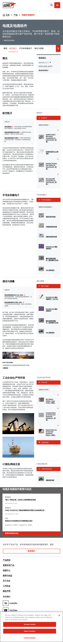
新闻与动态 (7, 576)
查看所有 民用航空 (43, 125)
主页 (8, 15)
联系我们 (31, 551)
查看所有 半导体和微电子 (45, 207)
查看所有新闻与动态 (11, 533)
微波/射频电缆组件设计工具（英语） (14, 295)
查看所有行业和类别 (9, 40)
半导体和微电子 (46, 200)
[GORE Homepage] (9, 5)
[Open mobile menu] (57, 5)
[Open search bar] (51, 5)
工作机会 (6, 586)
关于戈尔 (6, 581)
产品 (16, 15)
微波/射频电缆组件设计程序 (12, 132)
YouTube (10, 610)
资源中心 (6, 570)
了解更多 (5, 368)
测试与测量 (45, 286)
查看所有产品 (8, 565)
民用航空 (44, 118)
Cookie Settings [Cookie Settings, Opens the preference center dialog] (29, 638)
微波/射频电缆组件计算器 (11, 138)
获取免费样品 (8, 126)
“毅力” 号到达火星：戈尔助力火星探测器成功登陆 (20, 500)
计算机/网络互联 (46, 469)
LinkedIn (10, 603)
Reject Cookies (29, 631)
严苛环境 (44, 382)
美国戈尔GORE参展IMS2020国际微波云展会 (18, 521)
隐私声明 (6, 591)
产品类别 (6, 560)
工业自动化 (45, 442)
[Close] (59, 615)
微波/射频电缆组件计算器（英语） (14, 302)
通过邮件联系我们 (43, 70)
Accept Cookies (29, 624)
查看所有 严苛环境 (43, 389)
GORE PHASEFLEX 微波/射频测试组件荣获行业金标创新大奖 (24, 510)
